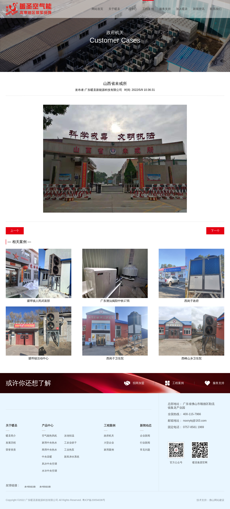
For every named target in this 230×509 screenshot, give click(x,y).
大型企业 (109, 442)
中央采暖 (47, 456)
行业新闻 (145, 442)
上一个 (14, 230)
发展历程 (11, 442)
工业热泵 (69, 449)
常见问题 (145, 449)
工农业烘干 (70, 442)
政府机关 (109, 435)
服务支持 (165, 8)
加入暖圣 (182, 8)
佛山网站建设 (216, 500)
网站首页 (97, 8)
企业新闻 (145, 435)
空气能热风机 (49, 435)
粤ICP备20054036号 (93, 500)
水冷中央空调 (49, 470)
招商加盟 (134, 383)
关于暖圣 (114, 8)
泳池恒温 (69, 435)
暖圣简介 (11, 435)
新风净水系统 (71, 456)
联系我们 (215, 8)
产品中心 (131, 8)
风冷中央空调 (49, 463)
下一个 (215, 230)
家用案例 (109, 449)
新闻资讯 (198, 8)
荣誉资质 (11, 449)
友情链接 (30, 487)
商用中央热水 (49, 449)
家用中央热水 (49, 442)
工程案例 (148, 8)
